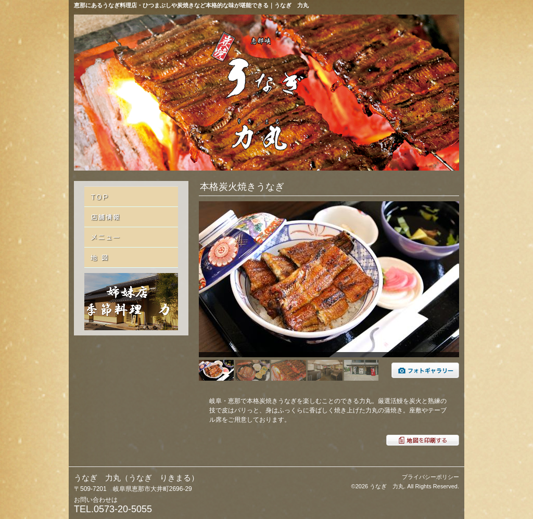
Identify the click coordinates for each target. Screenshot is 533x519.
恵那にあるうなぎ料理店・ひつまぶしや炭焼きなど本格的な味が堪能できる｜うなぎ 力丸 (191, 5)
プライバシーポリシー (430, 477)
